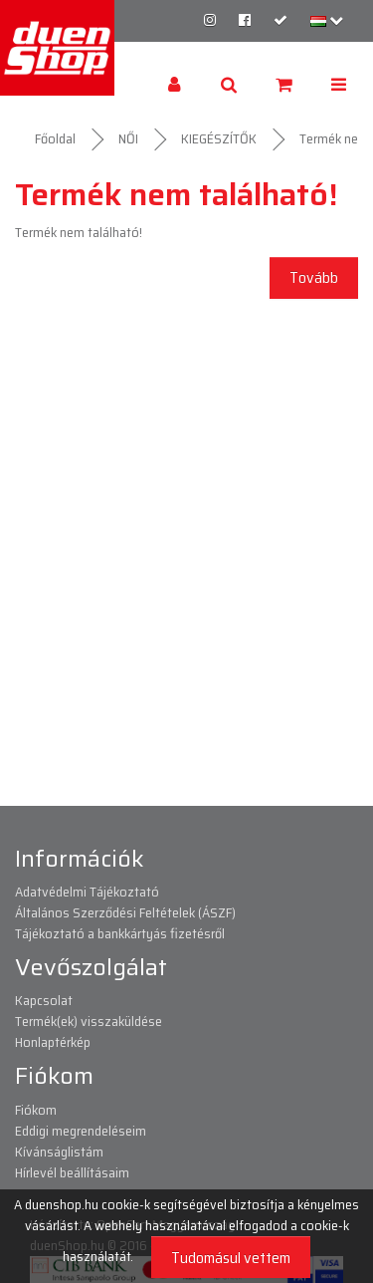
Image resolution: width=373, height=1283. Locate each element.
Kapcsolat (44, 1000)
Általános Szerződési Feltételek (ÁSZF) (125, 912)
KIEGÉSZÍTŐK (219, 138)
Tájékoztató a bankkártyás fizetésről (120, 933)
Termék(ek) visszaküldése (88, 1021)
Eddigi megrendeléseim (80, 1131)
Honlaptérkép (53, 1042)
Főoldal (55, 138)
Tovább (313, 277)
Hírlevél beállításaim (72, 1172)
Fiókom (36, 1110)
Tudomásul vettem (230, 1257)
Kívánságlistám (59, 1151)
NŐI (128, 138)
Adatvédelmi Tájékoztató (87, 891)
